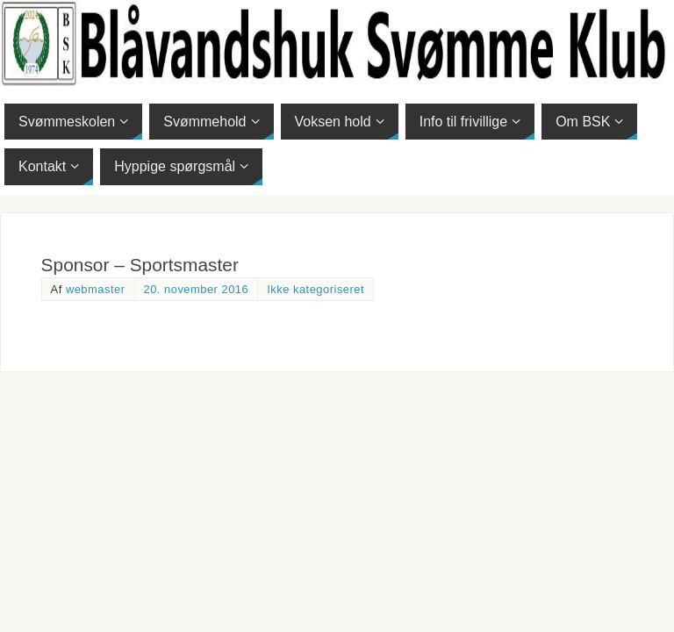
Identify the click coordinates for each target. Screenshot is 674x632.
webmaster (95, 289)
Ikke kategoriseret (315, 289)
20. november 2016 (196, 289)
